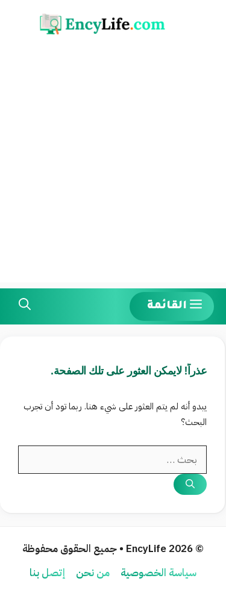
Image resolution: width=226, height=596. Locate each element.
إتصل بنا (47, 572)
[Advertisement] (113, 169)
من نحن (93, 572)
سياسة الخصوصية (158, 572)
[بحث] (190, 484)
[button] (25, 306)
